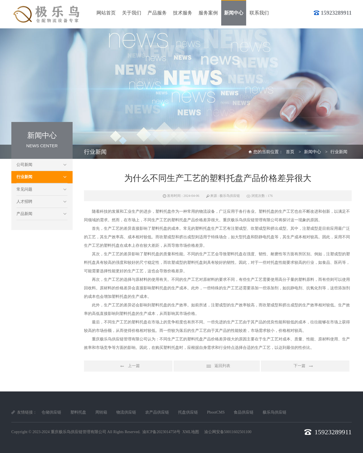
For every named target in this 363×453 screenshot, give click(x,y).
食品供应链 (244, 412)
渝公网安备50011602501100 (228, 432)
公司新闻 (24, 165)
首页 (290, 151)
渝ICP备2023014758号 (161, 432)
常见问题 (24, 189)
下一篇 (305, 366)
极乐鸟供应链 (274, 412)
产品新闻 (24, 214)
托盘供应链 (188, 412)
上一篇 (128, 366)
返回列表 (216, 366)
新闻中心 (312, 151)
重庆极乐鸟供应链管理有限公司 (78, 432)
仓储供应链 (51, 412)
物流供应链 (126, 412)
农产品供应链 (157, 412)
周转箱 (101, 412)
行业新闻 (24, 177)
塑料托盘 (78, 412)
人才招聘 (24, 201)
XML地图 (190, 432)
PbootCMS (216, 412)
